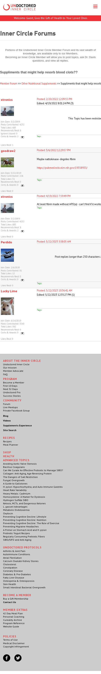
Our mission (10, 367)
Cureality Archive (12, 619)
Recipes (7, 441)
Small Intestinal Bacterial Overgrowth (24, 587)
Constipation (10, 567)
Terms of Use (10, 639)
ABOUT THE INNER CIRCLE (22, 361)
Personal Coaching (13, 616)
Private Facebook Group (16, 410)
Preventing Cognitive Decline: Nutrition (24, 519)
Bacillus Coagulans (14, 466)
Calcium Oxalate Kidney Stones (21, 561)
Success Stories (12, 395)
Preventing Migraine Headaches (21, 526)
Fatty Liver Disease (13, 577)
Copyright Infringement (16, 646)
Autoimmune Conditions (16, 554)
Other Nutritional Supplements (39, 83)
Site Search (9, 430)
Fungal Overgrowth (14, 480)
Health (8, 456)
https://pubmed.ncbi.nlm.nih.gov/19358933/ (62, 168)
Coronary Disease (13, 570)
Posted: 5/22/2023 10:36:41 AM (54, 290)
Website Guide (11, 626)
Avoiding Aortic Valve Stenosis (20, 463)
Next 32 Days (10, 389)
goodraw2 (8, 151)
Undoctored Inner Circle (16, 364)
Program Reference (14, 623)
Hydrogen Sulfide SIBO (15, 500)
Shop (7, 452)
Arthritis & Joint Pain (14, 551)
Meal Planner (10, 444)
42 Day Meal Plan (13, 613)
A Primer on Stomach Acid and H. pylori (25, 529)
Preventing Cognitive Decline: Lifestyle (24, 516)
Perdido (6, 242)
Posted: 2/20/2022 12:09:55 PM (54, 99)
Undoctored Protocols (22, 547)
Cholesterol (9, 564)
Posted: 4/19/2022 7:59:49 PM (54, 196)
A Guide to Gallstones (15, 483)
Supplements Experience (17, 425)
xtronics (7, 100)
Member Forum (8, 83)
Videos (7, 420)
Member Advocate (13, 370)
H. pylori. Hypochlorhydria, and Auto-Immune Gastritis (33, 486)
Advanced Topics (16, 460)
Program (10, 379)
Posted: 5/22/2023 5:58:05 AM (54, 241)
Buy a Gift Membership (15, 598)
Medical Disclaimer (14, 643)
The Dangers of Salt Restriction (20, 477)
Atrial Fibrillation (12, 557)
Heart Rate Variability (15, 490)
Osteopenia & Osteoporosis (18, 580)
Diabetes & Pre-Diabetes (17, 574)
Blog (5, 415)
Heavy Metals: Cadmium (16, 493)
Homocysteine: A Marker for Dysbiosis (24, 496)
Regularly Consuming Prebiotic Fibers (24, 536)
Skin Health (9, 584)
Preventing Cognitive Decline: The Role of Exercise (31, 523)
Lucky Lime (9, 291)
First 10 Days (10, 385)
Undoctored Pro (11, 392)
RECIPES (9, 438)
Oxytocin (8, 513)
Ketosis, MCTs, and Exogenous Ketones (24, 503)
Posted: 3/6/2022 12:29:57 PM (53, 150)
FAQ (5, 374)
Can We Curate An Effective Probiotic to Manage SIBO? (33, 470)
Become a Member (13, 382)
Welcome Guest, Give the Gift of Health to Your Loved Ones (50, 18)
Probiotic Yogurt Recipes (16, 533)
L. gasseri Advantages (15, 506)
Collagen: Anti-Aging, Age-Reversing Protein (27, 473)
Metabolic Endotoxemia (16, 509)
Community (12, 400)
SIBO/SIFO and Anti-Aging (17, 539)
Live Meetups (10, 407)
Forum (6, 404)
